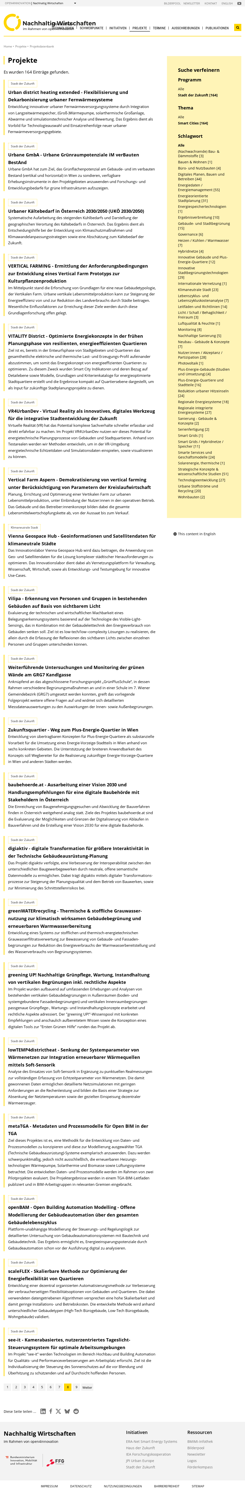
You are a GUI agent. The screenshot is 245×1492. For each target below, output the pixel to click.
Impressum (49, 1486)
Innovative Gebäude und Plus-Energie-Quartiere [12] (203, 259)
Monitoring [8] (190, 329)
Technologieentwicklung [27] (201, 480)
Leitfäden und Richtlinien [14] (202, 306)
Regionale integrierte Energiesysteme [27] (195, 410)
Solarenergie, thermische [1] (201, 463)
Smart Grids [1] (190, 435)
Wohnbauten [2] (191, 497)
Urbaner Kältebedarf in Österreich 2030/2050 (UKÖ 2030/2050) (76, 211)
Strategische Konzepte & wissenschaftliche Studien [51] (203, 471)
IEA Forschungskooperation (148, 1454)
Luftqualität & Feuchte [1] (199, 323)
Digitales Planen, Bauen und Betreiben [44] (201, 176)
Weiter (87, 1387)
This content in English (194, 534)
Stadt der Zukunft (140, 1467)
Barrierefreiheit (167, 1486)
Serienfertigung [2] (193, 429)
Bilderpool (172, 3)
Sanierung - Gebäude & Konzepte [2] (197, 421)
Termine (159, 28)
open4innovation (18, 3)
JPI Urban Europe (140, 1460)
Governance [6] (190, 234)
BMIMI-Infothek (200, 1441)
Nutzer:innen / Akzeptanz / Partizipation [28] (200, 355)
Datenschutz (81, 1486)
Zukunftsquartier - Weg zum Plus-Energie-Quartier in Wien (73, 730)
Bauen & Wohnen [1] (195, 162)
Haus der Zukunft (140, 1448)
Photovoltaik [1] (190, 363)
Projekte (139, 28)
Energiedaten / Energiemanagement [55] (199, 187)
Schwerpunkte (91, 28)
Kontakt (211, 3)
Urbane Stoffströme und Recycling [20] (198, 488)
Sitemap (198, 1486)
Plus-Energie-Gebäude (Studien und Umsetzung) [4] (204, 371)
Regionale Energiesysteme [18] (203, 402)
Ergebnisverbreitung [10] (198, 217)
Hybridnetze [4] (191, 251)
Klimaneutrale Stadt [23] (198, 290)
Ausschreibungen (186, 28)
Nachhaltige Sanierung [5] (199, 336)
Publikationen (217, 28)
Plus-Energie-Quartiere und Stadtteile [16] (201, 382)
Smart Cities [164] (193, 123)
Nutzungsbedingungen (123, 1486)
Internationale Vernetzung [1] (202, 283)
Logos (192, 1460)
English (227, 3)
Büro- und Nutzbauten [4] (199, 168)
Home (8, 46)
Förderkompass (200, 1467)
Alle (181, 89)
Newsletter (191, 3)
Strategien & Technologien (62, 26)
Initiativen (118, 28)
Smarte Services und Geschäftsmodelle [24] (196, 454)
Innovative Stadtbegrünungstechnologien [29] (203, 273)
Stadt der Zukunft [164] (198, 95)
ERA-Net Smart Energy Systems (151, 1441)
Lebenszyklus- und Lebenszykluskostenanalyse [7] (203, 298)
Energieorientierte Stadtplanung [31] (193, 198)
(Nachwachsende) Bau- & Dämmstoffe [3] (198, 153)
